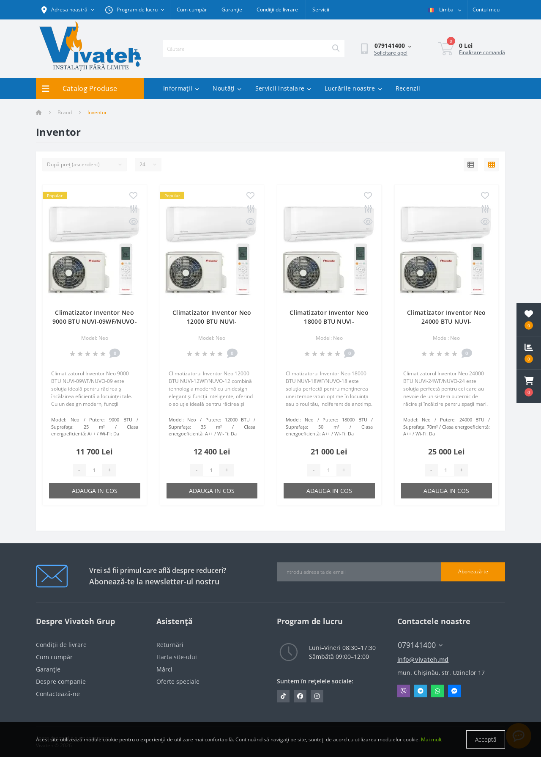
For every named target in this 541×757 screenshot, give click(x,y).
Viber (404, 691)
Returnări (169, 645)
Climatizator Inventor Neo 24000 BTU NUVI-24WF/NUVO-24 (446, 321)
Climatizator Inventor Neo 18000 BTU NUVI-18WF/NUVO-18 (329, 321)
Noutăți (227, 88)
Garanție (231, 9)
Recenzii (408, 88)
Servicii (320, 9)
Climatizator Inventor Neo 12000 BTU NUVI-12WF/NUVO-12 (211, 321)
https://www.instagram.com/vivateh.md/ (317, 696)
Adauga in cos (94, 491)
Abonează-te (473, 571)
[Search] (335, 48)
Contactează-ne (58, 694)
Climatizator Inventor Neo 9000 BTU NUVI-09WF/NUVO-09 (94, 321)
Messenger (454, 691)
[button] (528, 386)
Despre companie (61, 681)
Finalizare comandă (482, 52)
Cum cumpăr (192, 9)
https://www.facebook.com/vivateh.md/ (300, 696)
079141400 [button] (420, 645)
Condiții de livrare (277, 9)
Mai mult (431, 739)
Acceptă (485, 739)
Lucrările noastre (353, 88)
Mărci (164, 669)
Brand (64, 112)
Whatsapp (437, 691)
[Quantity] (93, 470)
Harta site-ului (176, 657)
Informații (181, 88)
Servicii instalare (283, 88)
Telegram (421, 691)
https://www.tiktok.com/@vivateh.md (283, 696)
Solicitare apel (390, 52)
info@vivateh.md (423, 659)
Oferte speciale (177, 681)
